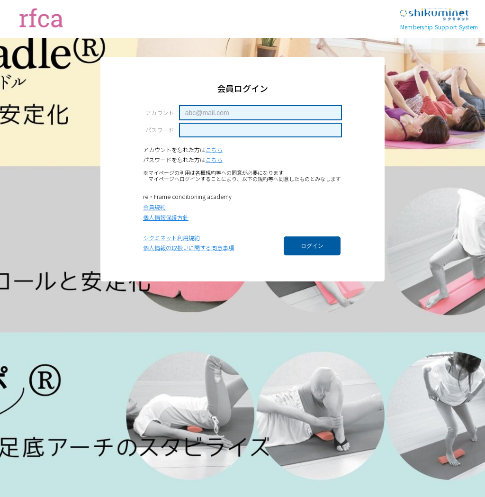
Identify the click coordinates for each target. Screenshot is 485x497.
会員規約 (154, 207)
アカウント (159, 113)
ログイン (312, 246)
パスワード (159, 130)
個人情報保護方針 (166, 217)
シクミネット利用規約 (171, 238)
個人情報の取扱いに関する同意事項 (188, 248)
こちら (214, 149)
